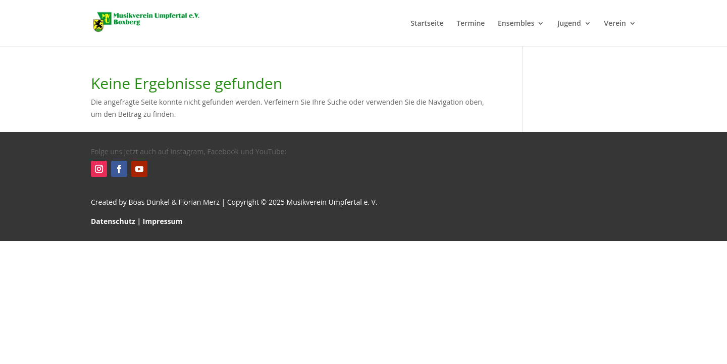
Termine (470, 24)
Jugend (569, 24)
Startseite (426, 24)
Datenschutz (113, 221)
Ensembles (516, 24)
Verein (615, 24)
